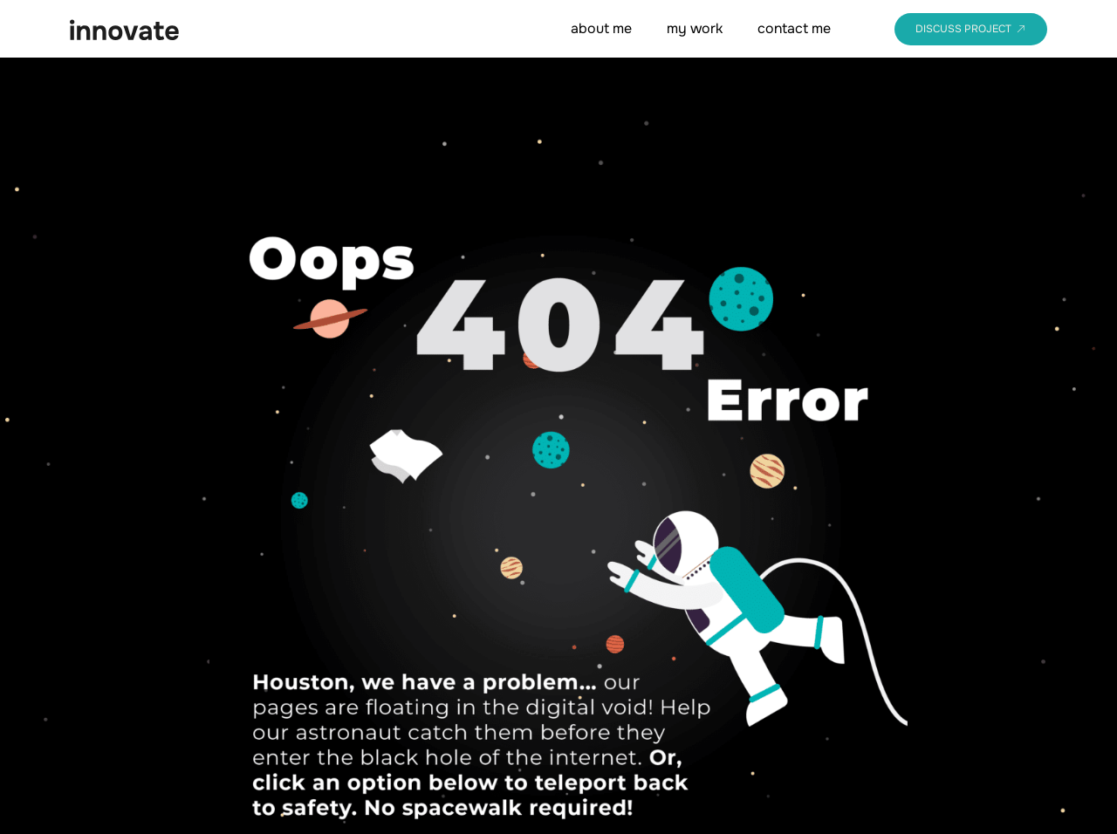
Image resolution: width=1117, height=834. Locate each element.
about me (601, 28)
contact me (794, 28)
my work (695, 28)
